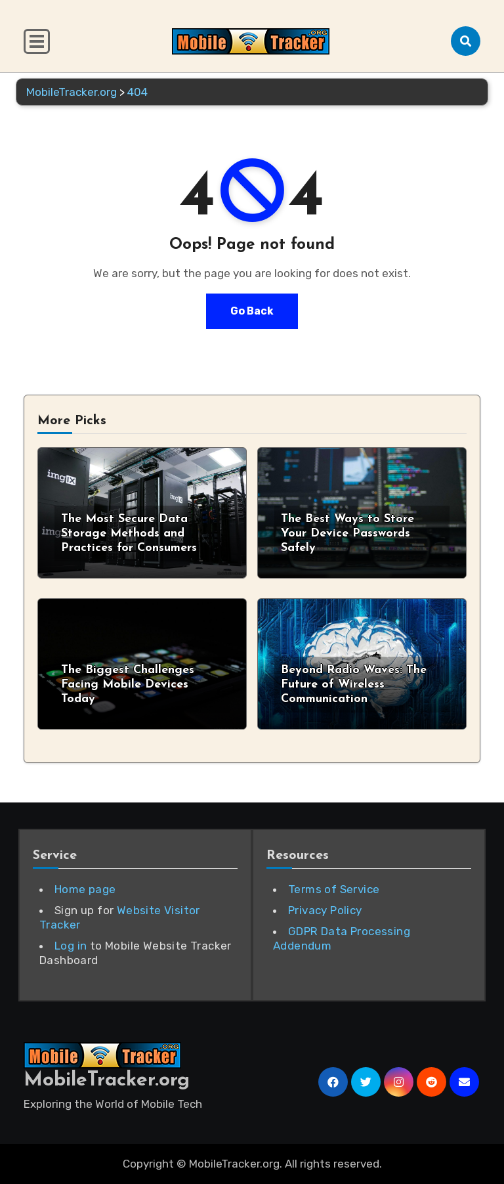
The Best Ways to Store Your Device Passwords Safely (347, 533)
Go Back (252, 311)
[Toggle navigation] (37, 41)
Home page (85, 889)
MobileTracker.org (107, 1080)
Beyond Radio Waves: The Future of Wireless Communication (354, 684)
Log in (70, 945)
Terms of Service (333, 889)
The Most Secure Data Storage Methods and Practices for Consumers (129, 533)
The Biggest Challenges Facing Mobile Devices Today (127, 684)
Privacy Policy (325, 910)
